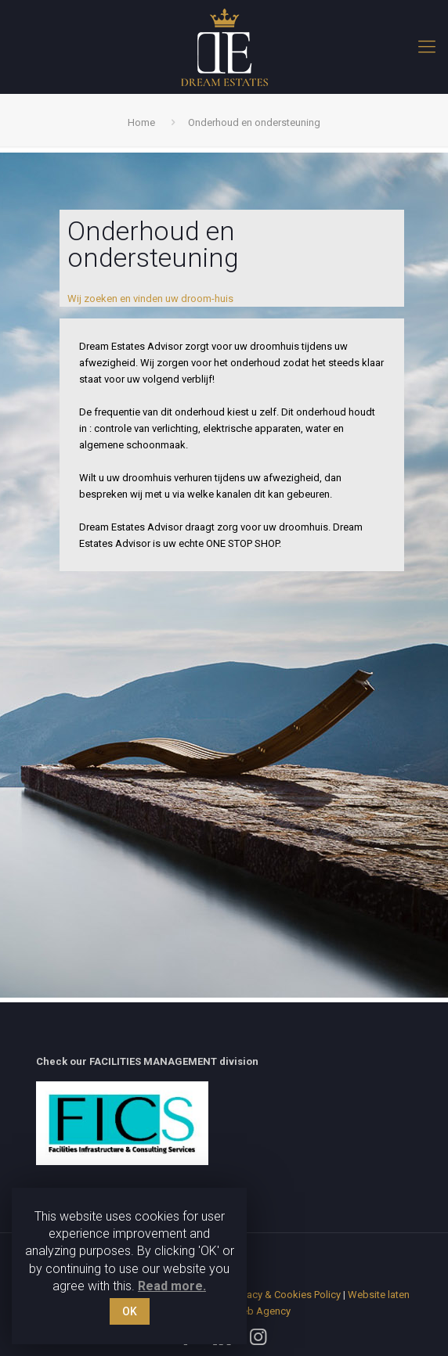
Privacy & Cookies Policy (286, 1294)
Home (141, 122)
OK (129, 1311)
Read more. (172, 1286)
